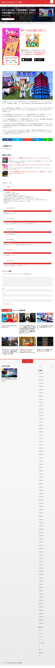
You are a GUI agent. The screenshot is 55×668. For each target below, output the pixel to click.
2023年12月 (41, 456)
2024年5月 (41, 440)
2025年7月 (41, 396)
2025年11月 (41, 383)
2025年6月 (41, 399)
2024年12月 (41, 418)
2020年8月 (41, 584)
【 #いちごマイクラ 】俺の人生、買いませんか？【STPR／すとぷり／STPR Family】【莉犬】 (29, 166)
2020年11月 (41, 575)
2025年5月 (41, 402)
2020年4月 (41, 597)
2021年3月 (41, 562)
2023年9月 (41, 466)
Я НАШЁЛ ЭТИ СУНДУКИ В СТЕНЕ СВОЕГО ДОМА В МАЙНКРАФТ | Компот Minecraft (27, 356)
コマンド (34, 6)
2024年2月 (41, 450)
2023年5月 (41, 479)
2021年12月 (41, 533)
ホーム (3, 6)
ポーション (40, 6)
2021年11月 (41, 536)
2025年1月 (41, 415)
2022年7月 (41, 511)
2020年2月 (41, 603)
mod (12, 6)
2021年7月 (41, 549)
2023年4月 (41, 482)
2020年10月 (41, 578)
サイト (3, 299)
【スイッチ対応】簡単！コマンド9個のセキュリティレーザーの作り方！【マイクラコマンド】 (9, 386)
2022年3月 (41, 523)
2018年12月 (41, 622)
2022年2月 (41, 527)
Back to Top (27, 368)
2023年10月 (41, 463)
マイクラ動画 (11, 20)
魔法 (16, 6)
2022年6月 (41, 514)
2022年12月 (41, 495)
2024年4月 (41, 444)
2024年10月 (41, 424)
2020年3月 (41, 600)
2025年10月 (41, 386)
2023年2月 (41, 488)
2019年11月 (41, 613)
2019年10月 (41, 616)
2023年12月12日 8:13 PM (8, 191)
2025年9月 (41, 389)
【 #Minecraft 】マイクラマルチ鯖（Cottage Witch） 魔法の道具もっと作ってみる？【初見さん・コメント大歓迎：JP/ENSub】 (10, 357)
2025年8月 (41, 392)
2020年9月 (41, 581)
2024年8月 (41, 431)
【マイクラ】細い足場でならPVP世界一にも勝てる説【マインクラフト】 (45, 328)
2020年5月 (41, 594)
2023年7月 (41, 472)
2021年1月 (41, 568)
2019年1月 (41, 619)
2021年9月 (41, 543)
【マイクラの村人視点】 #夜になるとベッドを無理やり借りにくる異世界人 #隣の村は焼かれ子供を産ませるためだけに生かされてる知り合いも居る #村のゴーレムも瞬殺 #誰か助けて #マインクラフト (27, 332)
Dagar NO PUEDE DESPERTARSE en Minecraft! (9, 327)
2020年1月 (41, 606)
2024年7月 (41, 434)
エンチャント (27, 6)
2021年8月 (41, 546)
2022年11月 (41, 498)
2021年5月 (41, 555)
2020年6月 (41, 591)
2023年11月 (41, 460)
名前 (3, 289)
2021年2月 (41, 565)
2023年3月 (41, 485)
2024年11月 (41, 421)
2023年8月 (41, 469)
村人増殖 (45, 6)
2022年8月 (41, 507)
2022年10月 (41, 501)
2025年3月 (41, 408)
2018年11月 (41, 626)
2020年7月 (41, 587)
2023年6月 (41, 475)
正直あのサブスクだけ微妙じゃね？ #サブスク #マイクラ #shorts (45, 355)
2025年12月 (41, 380)
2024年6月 (41, 437)
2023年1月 (41, 491)
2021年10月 (41, 539)
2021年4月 (41, 559)
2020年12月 (41, 571)
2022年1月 (41, 530)
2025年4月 (41, 405)
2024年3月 (41, 447)
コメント (4, 277)
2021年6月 (41, 552)
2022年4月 (41, 520)
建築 (19, 6)
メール (3, 294)
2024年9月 (41, 428)
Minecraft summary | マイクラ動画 (16, 665)
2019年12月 (41, 610)
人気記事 (8, 6)
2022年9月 (41, 504)
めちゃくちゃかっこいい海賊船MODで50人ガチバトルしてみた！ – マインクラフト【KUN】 (29, 159)
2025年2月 (41, 412)
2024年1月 (41, 453)
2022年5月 (41, 517)
